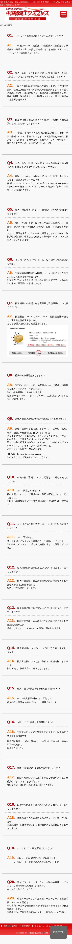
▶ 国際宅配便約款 (9, 926)
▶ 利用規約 (24, 926)
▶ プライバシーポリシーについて (47, 926)
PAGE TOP (58, 932)
